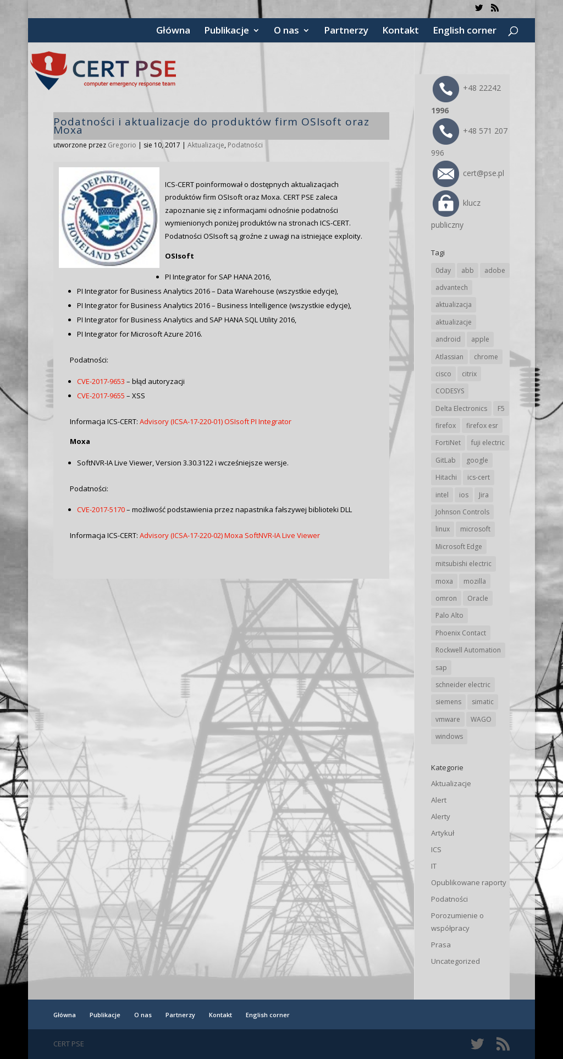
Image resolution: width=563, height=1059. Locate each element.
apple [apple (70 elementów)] (480, 339)
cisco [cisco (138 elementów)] (443, 373)
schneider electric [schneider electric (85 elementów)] (462, 684)
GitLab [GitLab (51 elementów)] (445, 460)
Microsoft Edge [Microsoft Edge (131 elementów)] (458, 546)
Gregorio (122, 145)
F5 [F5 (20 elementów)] (501, 408)
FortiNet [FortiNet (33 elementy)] (448, 442)
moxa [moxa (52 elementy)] (444, 581)
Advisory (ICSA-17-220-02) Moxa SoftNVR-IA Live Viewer (230, 535)
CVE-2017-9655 (101, 395)
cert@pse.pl (468, 173)
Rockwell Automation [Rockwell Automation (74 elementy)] (468, 650)
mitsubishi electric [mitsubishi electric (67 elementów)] (463, 563)
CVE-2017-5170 (101, 509)
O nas (286, 31)
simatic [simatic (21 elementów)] (483, 701)
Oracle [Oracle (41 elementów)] (477, 598)
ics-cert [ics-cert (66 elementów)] (478, 477)
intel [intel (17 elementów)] (442, 495)
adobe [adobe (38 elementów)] (494, 270)
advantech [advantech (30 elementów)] (451, 287)
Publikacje (226, 31)
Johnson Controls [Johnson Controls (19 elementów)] (462, 512)
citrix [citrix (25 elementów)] (469, 373)
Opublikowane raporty (468, 882)
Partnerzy (346, 31)
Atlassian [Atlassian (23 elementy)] (449, 356)
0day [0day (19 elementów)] (443, 270)
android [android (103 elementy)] (448, 339)
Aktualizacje (205, 145)
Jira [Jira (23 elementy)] (484, 495)
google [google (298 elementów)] (477, 460)
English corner (464, 31)
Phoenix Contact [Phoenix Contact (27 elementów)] (460, 633)
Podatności (245, 145)
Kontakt (400, 31)
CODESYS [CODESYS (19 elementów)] (449, 391)
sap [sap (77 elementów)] (441, 667)
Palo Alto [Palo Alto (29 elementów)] (449, 615)
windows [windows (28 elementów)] (449, 736)
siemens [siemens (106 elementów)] (448, 701)
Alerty (440, 816)
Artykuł (442, 833)
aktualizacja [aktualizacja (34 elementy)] (453, 304)
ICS (436, 849)
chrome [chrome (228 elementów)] (486, 356)
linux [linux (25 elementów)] (442, 529)
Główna (173, 31)
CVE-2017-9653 (101, 381)
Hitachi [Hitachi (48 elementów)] (446, 477)
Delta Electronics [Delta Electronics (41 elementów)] (461, 408)
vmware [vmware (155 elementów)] (447, 719)
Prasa (441, 945)
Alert (438, 800)
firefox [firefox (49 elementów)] (445, 425)
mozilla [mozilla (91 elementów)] (474, 581)
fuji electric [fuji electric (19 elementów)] (488, 442)
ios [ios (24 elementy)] (463, 495)
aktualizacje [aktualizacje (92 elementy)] (453, 322)
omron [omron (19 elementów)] (446, 598)
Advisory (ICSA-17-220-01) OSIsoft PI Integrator (215, 421)
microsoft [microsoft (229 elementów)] (475, 529)
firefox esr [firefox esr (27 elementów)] (482, 425)
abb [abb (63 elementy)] (467, 270)
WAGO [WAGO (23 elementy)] (481, 719)
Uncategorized (455, 961)
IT (434, 866)
